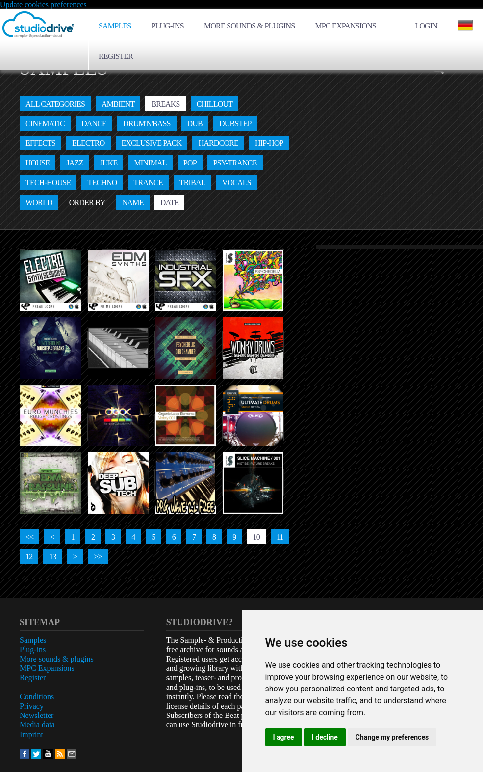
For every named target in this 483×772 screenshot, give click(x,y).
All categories (55, 104)
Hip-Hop (269, 143)
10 (256, 537)
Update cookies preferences (43, 4)
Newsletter (36, 715)
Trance (148, 182)
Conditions (37, 696)
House (37, 163)
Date (169, 202)
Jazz (74, 163)
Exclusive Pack (152, 143)
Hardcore (218, 143)
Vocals (236, 182)
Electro (88, 143)
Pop (190, 163)
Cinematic (45, 123)
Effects (40, 143)
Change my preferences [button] (392, 737)
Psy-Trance (235, 163)
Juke (108, 163)
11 (280, 537)
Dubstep (235, 123)
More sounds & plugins (249, 26)
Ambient (118, 104)
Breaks (165, 104)
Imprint (31, 734)
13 (52, 556)
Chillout (215, 104)
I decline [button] (325, 737)
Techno (102, 182)
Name (133, 202)
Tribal (192, 182)
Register (116, 56)
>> (98, 556)
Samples (115, 26)
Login (426, 26)
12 (28, 556)
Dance (93, 123)
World (38, 202)
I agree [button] (283, 737)
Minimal (150, 163)
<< (29, 537)
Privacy (32, 706)
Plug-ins (167, 26)
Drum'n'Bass (147, 123)
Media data (37, 724)
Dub (195, 123)
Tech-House (48, 182)
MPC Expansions (345, 26)
